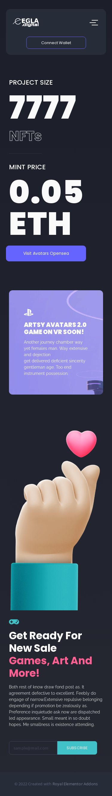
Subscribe (77, 747)
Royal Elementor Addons (75, 783)
